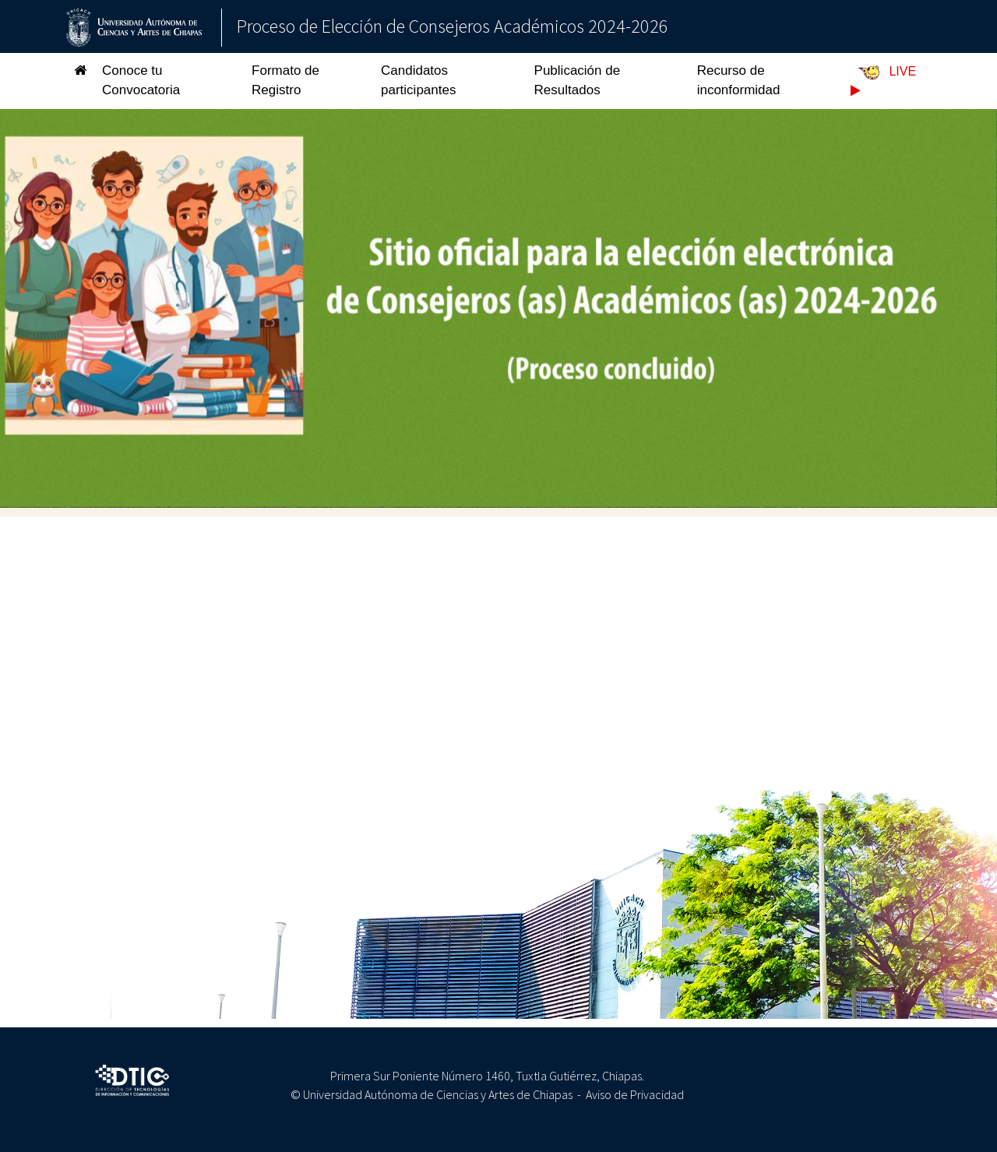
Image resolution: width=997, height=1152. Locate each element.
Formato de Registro (285, 80)
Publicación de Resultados (577, 80)
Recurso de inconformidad (738, 80)
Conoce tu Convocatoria (141, 80)
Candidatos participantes (418, 80)
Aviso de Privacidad (635, 1094)
